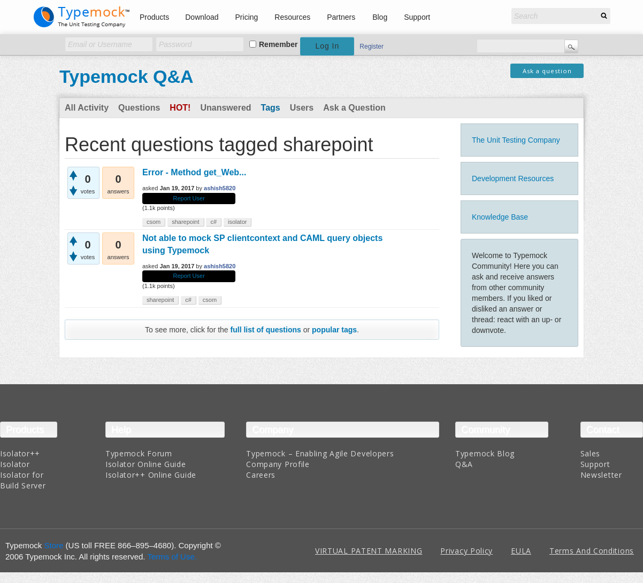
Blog (379, 17)
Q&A (464, 464)
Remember (278, 44)
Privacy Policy (466, 550)
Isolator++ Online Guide (150, 475)
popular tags (334, 329)
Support (417, 17)
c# (213, 222)
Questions (139, 107)
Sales (590, 453)
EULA (521, 550)
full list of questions (266, 329)
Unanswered (225, 107)
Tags (270, 107)
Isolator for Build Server (22, 480)
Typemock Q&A (126, 76)
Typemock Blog (485, 453)
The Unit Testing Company (516, 140)
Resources (292, 17)
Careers (260, 475)
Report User (189, 198)
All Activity (87, 107)
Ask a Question (354, 107)
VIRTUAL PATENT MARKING (368, 550)
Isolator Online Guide (145, 464)
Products (154, 17)
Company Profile (278, 464)
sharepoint (185, 222)
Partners (341, 17)
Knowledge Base (500, 217)
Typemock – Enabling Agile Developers (320, 453)
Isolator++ (20, 453)
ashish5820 (219, 188)
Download (201, 17)
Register (371, 46)
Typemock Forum (138, 453)
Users (301, 107)
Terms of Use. (172, 556)
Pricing (246, 17)
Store (54, 545)
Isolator (15, 464)
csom (153, 222)
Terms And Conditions (591, 550)
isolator (237, 222)
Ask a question (547, 71)
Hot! (180, 107)
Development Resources (513, 178)
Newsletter (601, 475)
